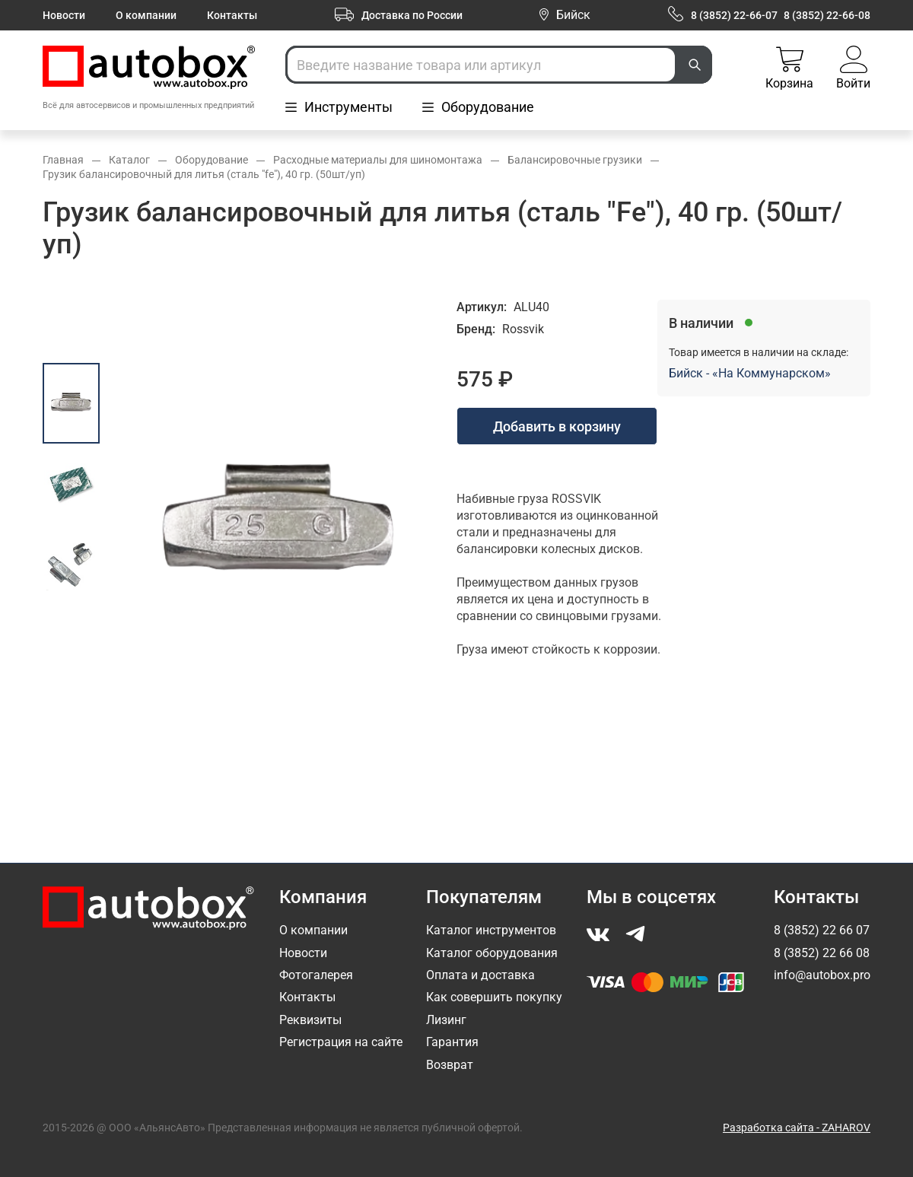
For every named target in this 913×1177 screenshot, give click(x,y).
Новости (64, 15)
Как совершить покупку (494, 997)
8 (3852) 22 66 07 (822, 930)
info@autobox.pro (822, 975)
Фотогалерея (316, 975)
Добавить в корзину (557, 426)
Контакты (232, 15)
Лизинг (446, 1020)
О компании (146, 15)
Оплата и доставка (480, 975)
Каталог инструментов (491, 930)
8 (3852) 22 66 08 (822, 953)
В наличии (701, 323)
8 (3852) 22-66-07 (734, 15)
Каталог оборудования (492, 953)
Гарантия (452, 1042)
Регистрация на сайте (340, 1042)
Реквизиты (310, 1020)
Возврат (449, 1065)
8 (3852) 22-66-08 (827, 15)
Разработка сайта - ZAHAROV (796, 1127)
